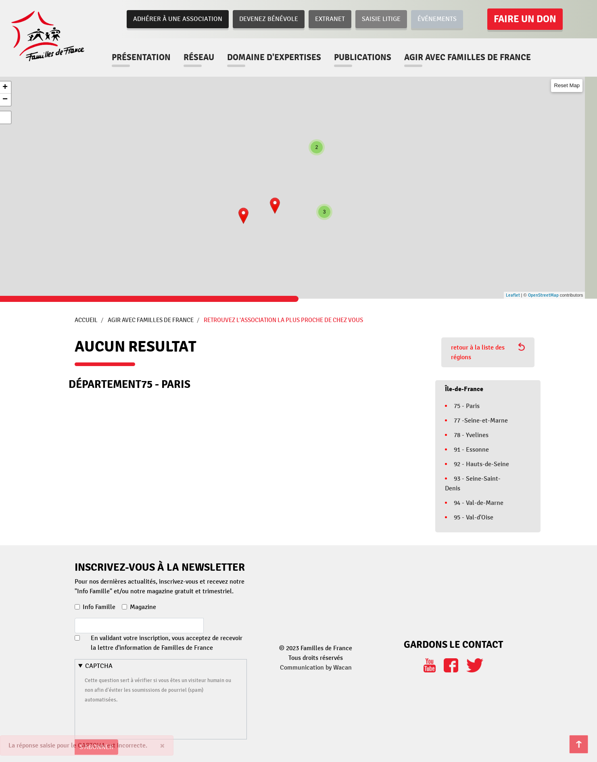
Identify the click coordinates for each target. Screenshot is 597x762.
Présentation (141, 57)
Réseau (199, 57)
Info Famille (99, 607)
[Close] (162, 745)
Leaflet (513, 295)
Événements (437, 19)
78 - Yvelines (471, 435)
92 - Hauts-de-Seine (481, 464)
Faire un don (525, 19)
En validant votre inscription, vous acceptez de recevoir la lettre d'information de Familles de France (166, 643)
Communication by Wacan (316, 668)
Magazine (143, 607)
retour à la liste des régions (488, 352)
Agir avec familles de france (467, 57)
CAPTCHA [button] (99, 666)
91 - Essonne (471, 450)
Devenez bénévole (268, 19)
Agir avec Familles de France (151, 320)
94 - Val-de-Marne (478, 503)
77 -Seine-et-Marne (481, 421)
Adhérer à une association (177, 19)
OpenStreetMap (543, 295)
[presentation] (146, 720)
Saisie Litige (381, 19)
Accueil (86, 320)
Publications (362, 57)
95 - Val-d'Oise (473, 517)
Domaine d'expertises (274, 57)
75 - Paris (467, 406)
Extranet (330, 19)
